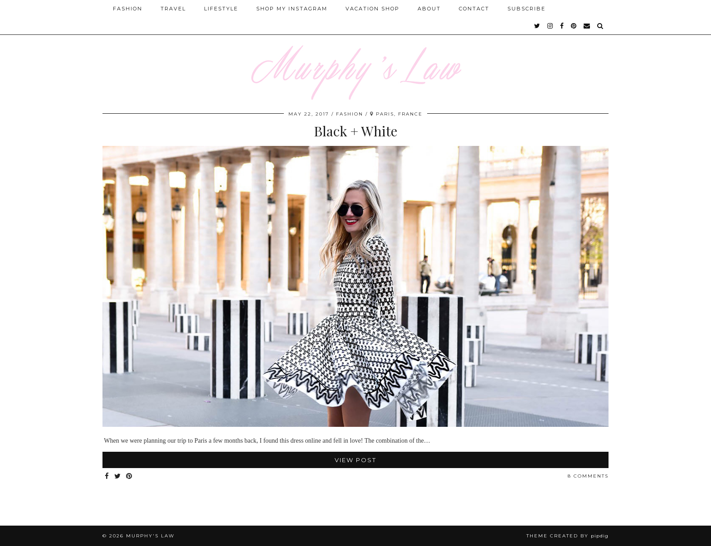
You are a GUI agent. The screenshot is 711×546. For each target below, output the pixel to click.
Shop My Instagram (291, 8)
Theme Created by (567, 536)
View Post (355, 460)
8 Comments (588, 476)
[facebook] (562, 25)
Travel (173, 8)
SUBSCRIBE (526, 8)
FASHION (349, 114)
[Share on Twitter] (118, 476)
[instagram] (550, 25)
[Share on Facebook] (107, 476)
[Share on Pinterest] (129, 476)
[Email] (587, 25)
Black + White (355, 131)
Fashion (127, 8)
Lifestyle (221, 8)
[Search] (600, 25)
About (429, 8)
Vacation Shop (372, 8)
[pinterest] (574, 25)
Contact (474, 8)
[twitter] (537, 25)
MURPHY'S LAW (150, 536)
